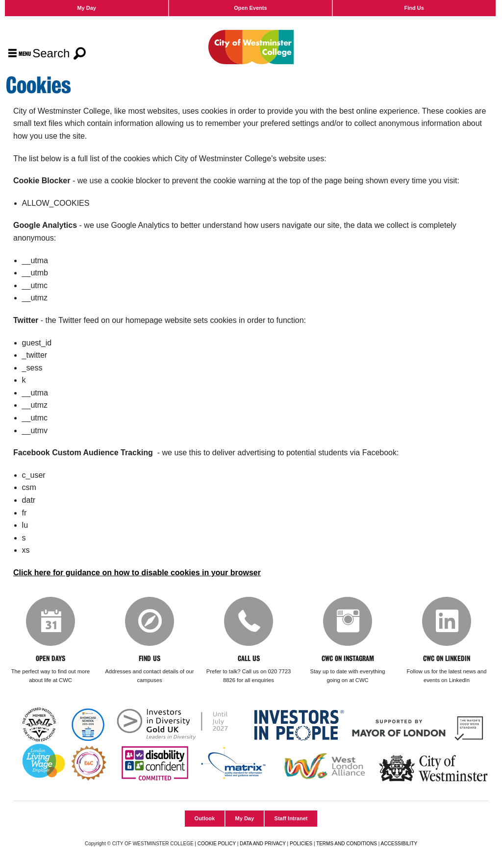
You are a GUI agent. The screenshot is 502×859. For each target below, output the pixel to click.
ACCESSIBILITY (399, 843)
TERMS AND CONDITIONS (346, 843)
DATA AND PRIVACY (263, 843)
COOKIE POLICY (217, 843)
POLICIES (301, 843)
